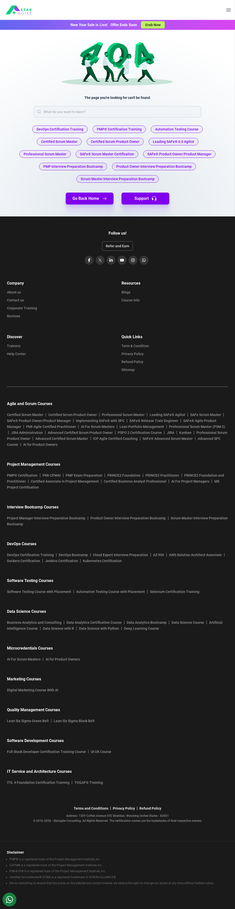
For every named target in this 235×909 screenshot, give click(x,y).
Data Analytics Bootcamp (147, 622)
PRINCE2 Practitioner (162, 475)
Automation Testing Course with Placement (110, 592)
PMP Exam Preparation (84, 475)
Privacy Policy (132, 354)
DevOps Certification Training (30, 555)
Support (145, 198)
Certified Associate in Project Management (65, 481)
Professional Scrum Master (123, 415)
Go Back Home (89, 198)
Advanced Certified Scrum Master (61, 439)
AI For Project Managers (190, 481)
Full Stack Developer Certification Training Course (46, 752)
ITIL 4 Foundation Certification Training (38, 783)
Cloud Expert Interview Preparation (120, 555)
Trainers (13, 346)
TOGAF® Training (88, 783)
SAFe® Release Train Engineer (153, 421)
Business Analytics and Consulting (34, 622)
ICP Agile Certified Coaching (115, 439)
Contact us (15, 300)
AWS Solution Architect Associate (195, 555)
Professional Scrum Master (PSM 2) (197, 427)
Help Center (16, 354)
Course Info (130, 300)
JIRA (170, 433)
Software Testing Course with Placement (39, 592)
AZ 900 (158, 555)
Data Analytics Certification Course (94, 622)
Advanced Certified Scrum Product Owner (80, 433)
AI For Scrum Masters (98, 427)
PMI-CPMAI (52, 475)
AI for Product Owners (40, 445)
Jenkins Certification (61, 561)
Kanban (185, 433)
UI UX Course (101, 752)
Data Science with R (58, 628)
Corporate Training (22, 308)
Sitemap (128, 370)
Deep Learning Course (141, 628)
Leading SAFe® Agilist (167, 415)
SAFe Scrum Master (205, 415)
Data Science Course (188, 622)
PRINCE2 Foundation (123, 475)
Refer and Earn (117, 246)
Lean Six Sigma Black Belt (74, 721)
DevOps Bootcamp (73, 555)
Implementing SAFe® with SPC (100, 421)
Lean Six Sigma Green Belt (28, 721)
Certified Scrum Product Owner (72, 415)
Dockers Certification (23, 561)
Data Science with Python (99, 628)
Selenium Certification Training (174, 592)
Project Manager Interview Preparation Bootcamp (46, 518)
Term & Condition (135, 346)
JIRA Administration (27, 433)
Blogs (125, 292)
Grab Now (153, 25)
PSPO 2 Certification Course (140, 433)
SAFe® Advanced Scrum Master (168, 439)
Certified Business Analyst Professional (135, 481)
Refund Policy (132, 362)
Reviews (13, 316)
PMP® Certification (22, 475)
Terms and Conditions (91, 808)
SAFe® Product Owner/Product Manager (39, 421)
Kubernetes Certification (102, 561)
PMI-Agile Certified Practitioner (51, 427)
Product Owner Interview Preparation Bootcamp (128, 518)
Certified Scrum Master (25, 415)
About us (14, 292)
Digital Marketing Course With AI (32, 690)
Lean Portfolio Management (141, 427)
